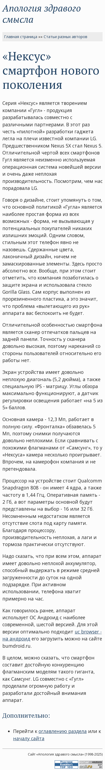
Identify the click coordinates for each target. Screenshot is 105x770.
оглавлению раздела (63, 731)
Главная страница (20, 36)
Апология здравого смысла (41, 13)
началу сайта (28, 738)
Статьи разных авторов (65, 36)
